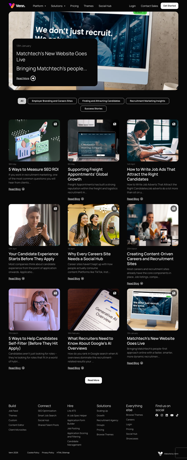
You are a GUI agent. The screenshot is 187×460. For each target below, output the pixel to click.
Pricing (74, 6)
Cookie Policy (33, 452)
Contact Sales (149, 6)
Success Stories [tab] (93, 108)
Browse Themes (105, 434)
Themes (88, 6)
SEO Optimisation (47, 410)
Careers (130, 419)
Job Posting (73, 428)
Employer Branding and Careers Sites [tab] (52, 101)
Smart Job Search (47, 415)
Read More (93, 380)
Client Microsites (17, 429)
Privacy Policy (48, 452)
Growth (100, 415)
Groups (100, 425)
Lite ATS (71, 410)
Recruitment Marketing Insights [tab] (147, 101)
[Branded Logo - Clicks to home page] (17, 5)
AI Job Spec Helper (77, 415)
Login (132, 6)
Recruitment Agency (107, 420)
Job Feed (13, 410)
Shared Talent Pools (48, 425)
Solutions (56, 6)
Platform (38, 6)
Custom (13, 420)
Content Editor (16, 425)
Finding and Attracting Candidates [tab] (101, 101)
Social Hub (105, 6)
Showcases (132, 438)
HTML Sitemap (63, 452)
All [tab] (22, 101)
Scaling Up (102, 410)
